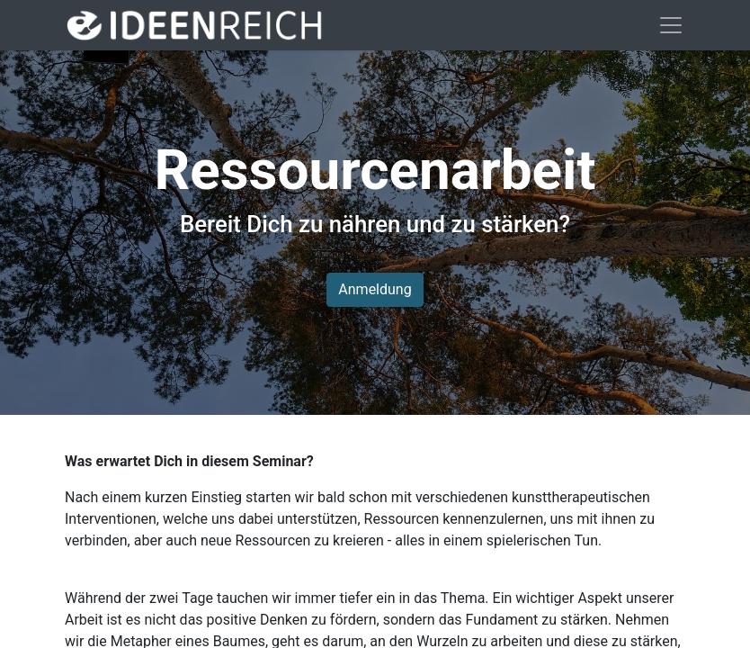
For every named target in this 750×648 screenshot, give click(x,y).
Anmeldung (374, 289)
